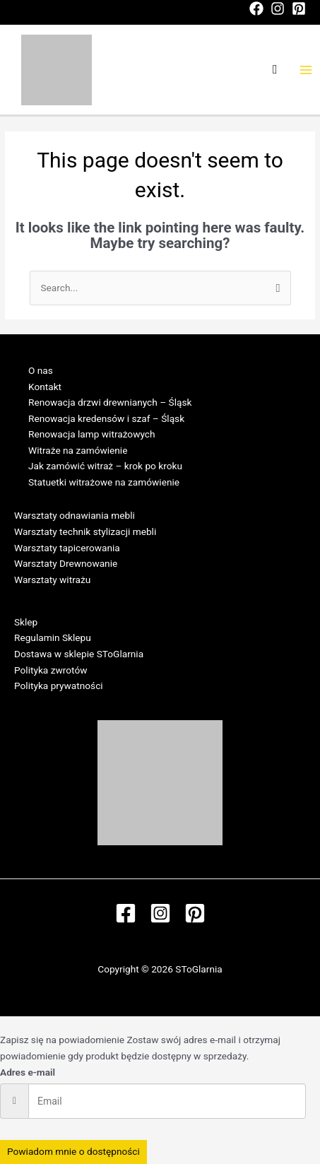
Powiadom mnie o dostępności (73, 1151)
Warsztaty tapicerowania (67, 547)
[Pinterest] (299, 8)
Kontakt (44, 386)
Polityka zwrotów (50, 670)
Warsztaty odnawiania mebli (74, 515)
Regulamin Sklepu (52, 637)
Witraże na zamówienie (77, 450)
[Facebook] (256, 8)
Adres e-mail (27, 1072)
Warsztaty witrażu (52, 579)
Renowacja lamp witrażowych (91, 434)
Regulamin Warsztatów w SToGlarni (90, 595)
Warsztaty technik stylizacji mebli (85, 531)
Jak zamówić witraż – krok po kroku (105, 465)
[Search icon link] (275, 69)
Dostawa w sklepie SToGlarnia (78, 653)
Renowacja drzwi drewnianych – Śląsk (109, 402)
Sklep (25, 622)
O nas (40, 370)
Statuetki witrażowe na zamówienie (103, 482)
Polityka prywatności (58, 685)
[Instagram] (278, 8)
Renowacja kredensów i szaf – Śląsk (106, 418)
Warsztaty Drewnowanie (65, 563)
